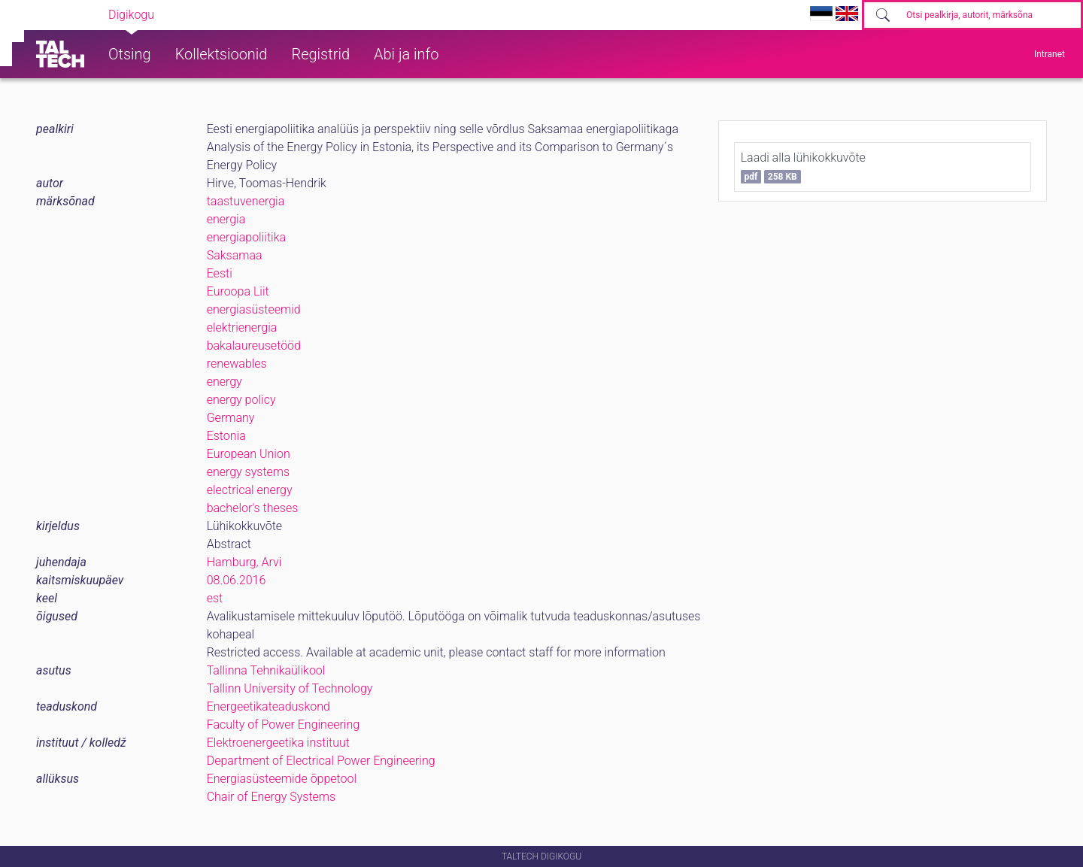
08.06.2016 (236, 580)
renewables (237, 363)
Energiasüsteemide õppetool (281, 779)
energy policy (241, 400)
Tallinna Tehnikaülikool (266, 670)
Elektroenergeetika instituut (278, 742)
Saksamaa (234, 255)
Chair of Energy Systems (271, 797)
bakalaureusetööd (254, 345)
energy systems (248, 472)
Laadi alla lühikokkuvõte (803, 166)
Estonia (226, 436)
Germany (231, 418)
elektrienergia (242, 327)
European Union (248, 454)
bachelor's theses (253, 508)
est (215, 598)
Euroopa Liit (238, 291)
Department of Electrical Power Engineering (321, 760)
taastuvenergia (246, 201)
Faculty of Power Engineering (283, 724)
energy (224, 381)
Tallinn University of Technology (290, 688)
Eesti (219, 273)
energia (226, 219)
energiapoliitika (246, 237)
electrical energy (250, 490)
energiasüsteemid (254, 309)
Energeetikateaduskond (268, 706)
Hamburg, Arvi (244, 562)
